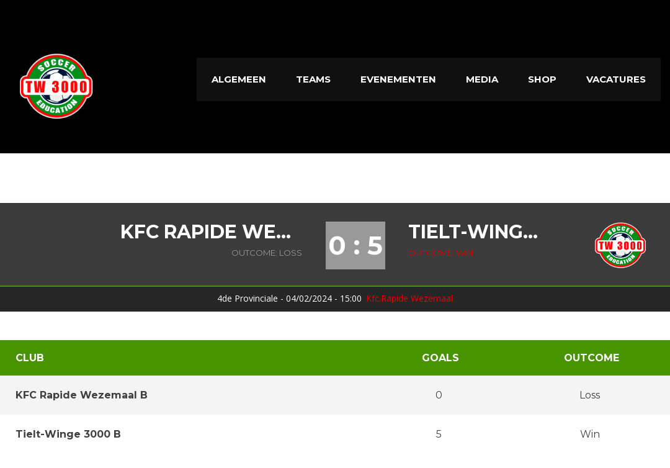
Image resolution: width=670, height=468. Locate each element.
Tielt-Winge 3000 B (478, 232)
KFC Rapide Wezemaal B (211, 232)
